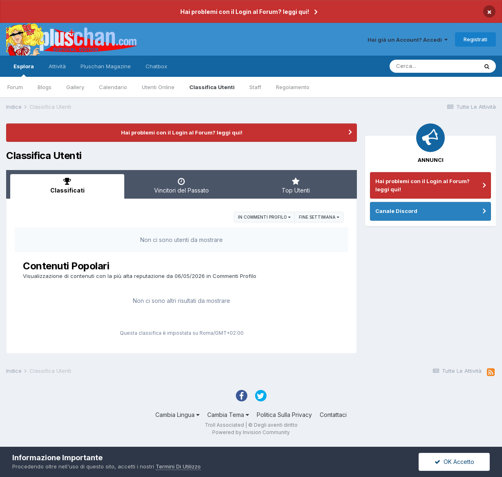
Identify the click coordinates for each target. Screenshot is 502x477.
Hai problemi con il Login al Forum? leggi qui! (244, 11)
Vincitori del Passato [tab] (181, 185)
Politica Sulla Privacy (284, 414)
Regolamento (292, 87)
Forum (15, 87)
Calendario (113, 87)
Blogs (45, 87)
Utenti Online (158, 87)
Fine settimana (319, 217)
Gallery (75, 87)
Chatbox (156, 66)
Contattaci (333, 414)
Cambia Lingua (177, 414)
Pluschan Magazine (106, 66)
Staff (255, 87)
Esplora (23, 70)
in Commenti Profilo (264, 217)
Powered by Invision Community (251, 432)
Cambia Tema (228, 414)
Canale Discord (396, 211)
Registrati (475, 39)
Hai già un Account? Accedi (408, 39)
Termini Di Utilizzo (178, 466)
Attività (57, 66)
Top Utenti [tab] (296, 185)
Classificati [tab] (67, 185)
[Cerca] (434, 66)
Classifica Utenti (212, 87)
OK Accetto (454, 461)
